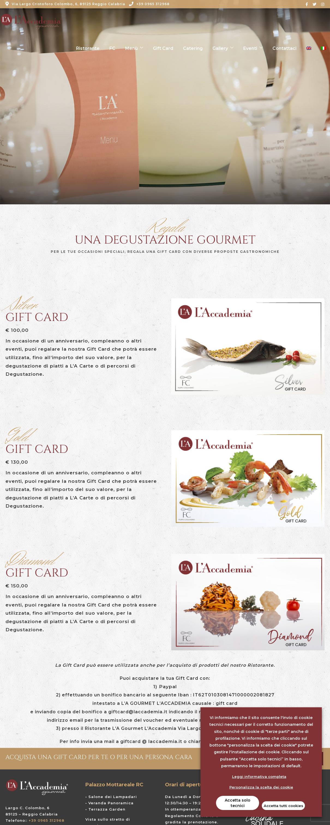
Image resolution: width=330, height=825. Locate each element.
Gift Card (163, 48)
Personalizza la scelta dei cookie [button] (261, 787)
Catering (193, 48)
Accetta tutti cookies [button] (283, 805)
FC (112, 48)
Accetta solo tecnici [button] (237, 803)
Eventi (250, 48)
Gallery (220, 48)
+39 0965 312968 (149, 4)
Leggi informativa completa (259, 776)
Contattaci (284, 48)
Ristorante (88, 48)
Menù (131, 48)
